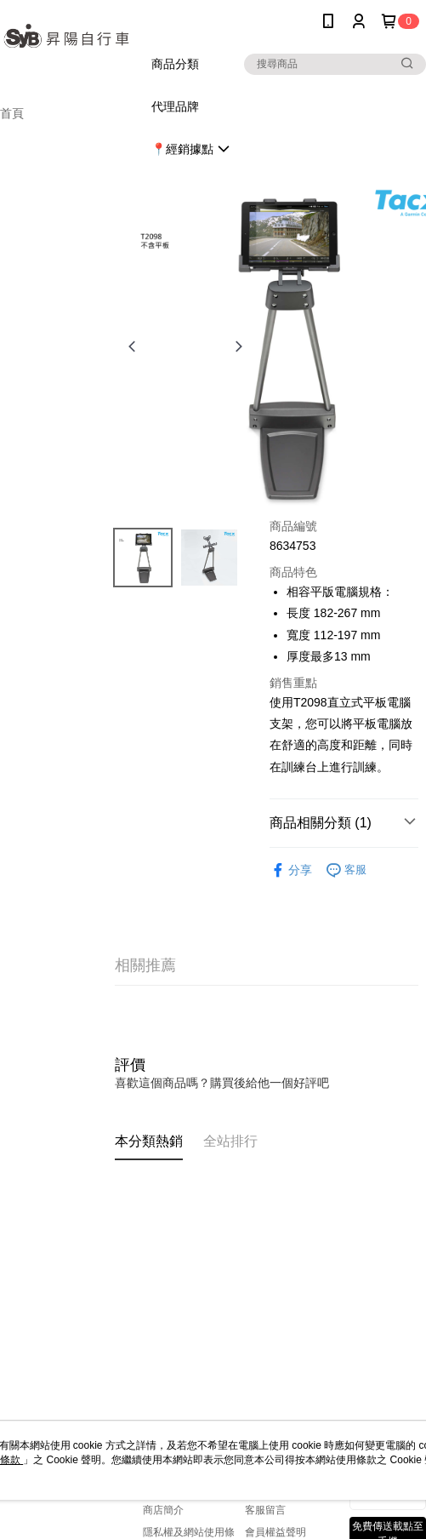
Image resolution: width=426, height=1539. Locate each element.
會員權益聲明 (275, 1532)
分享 (291, 870)
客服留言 (265, 1510)
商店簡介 (163, 1510)
